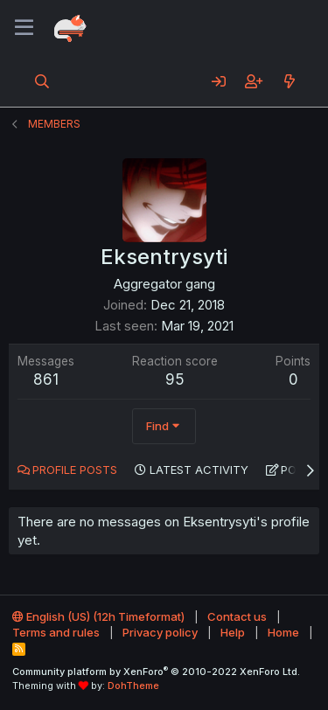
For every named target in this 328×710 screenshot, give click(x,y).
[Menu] (24, 28)
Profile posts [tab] (74, 470)
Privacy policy (160, 632)
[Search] (42, 81)
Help (232, 632)
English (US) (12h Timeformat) (98, 616)
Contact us (237, 616)
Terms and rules (56, 632)
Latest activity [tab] (199, 470)
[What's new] (289, 81)
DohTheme (133, 685)
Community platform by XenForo (156, 671)
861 (46, 379)
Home (283, 632)
